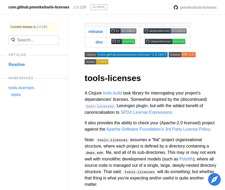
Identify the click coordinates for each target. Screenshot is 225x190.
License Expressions (152, 112)
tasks (16, 94)
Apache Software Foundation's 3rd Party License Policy (158, 129)
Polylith (186, 159)
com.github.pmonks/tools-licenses (38, 7)
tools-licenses (21, 88)
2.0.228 (80, 7)
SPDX (126, 112)
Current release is (29, 27)
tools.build (112, 93)
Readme (16, 64)
